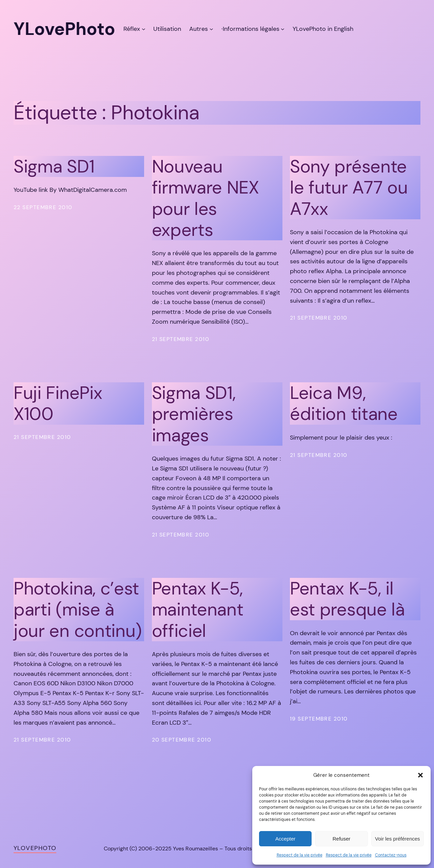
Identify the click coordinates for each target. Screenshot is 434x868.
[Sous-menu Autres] (211, 29)
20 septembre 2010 (181, 739)
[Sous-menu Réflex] (143, 29)
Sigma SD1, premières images (194, 414)
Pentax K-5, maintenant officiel (197, 609)
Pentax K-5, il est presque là (347, 599)
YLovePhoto (35, 848)
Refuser (342, 839)
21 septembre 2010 (180, 339)
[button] (420, 775)
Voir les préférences (397, 839)
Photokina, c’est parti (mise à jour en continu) (78, 609)
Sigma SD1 (54, 166)
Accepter (285, 839)
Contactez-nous (391, 855)
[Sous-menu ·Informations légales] (282, 29)
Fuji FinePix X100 (58, 403)
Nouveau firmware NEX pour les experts (205, 198)
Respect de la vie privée (299, 855)
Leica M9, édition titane (344, 403)
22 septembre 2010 (43, 207)
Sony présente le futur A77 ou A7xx (349, 187)
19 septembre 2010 (319, 718)
